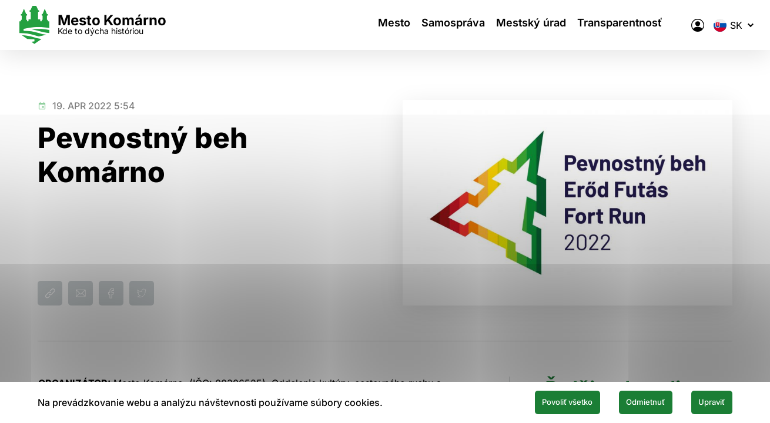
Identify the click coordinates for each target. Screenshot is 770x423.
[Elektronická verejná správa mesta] (676, 25)
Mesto (365, 25)
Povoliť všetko (524, 401)
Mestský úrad (515, 25)
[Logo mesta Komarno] (113, 25)
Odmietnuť (621, 401)
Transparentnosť (609, 25)
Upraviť (704, 401)
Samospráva (430, 25)
